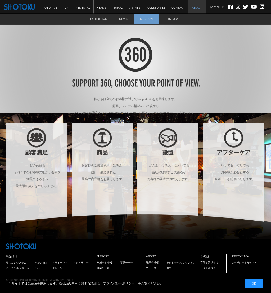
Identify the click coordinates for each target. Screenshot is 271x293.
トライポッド (60, 262)
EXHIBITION (98, 19)
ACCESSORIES (155, 8)
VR (66, 8)
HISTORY (172, 19)
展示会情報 (152, 262)
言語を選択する (209, 262)
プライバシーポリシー (119, 283)
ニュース (151, 268)
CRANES (134, 8)
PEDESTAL (82, 8)
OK (254, 283)
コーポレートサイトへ (244, 262)
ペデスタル (41, 262)
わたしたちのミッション (181, 262)
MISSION (146, 19)
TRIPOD (117, 8)
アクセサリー (81, 262)
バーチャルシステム (17, 268)
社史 (169, 268)
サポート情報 (104, 262)
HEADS (101, 8)
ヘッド (39, 268)
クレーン (57, 268)
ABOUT (197, 8)
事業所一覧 (103, 268)
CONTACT (178, 8)
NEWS (123, 19)
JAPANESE (217, 6)
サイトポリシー (209, 268)
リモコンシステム (16, 262)
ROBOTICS (50, 8)
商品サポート (128, 262)
